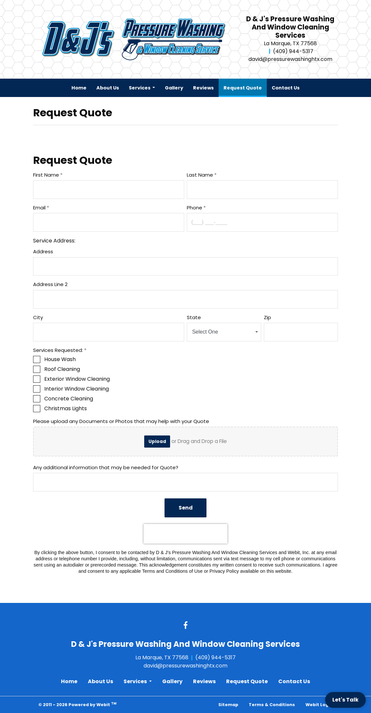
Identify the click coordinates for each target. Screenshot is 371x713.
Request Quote (245, 86)
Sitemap (228, 704)
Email (39, 207)
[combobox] (224, 332)
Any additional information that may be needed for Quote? (105, 467)
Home (79, 88)
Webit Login (319, 704)
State (194, 317)
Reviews (203, 88)
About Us (107, 88)
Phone (194, 207)
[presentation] (185, 534)
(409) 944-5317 (293, 51)
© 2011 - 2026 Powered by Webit (77, 704)
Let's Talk (345, 699)
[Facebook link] (185, 626)
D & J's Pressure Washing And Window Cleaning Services (290, 27)
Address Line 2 (50, 284)
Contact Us (286, 88)
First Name (46, 174)
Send (186, 507)
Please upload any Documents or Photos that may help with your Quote (121, 421)
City (38, 317)
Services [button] (140, 88)
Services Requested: (58, 350)
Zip (267, 317)
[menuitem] (79, 88)
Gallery (174, 88)
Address (43, 251)
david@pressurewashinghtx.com (290, 59)
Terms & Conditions (272, 704)
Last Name (200, 174)
